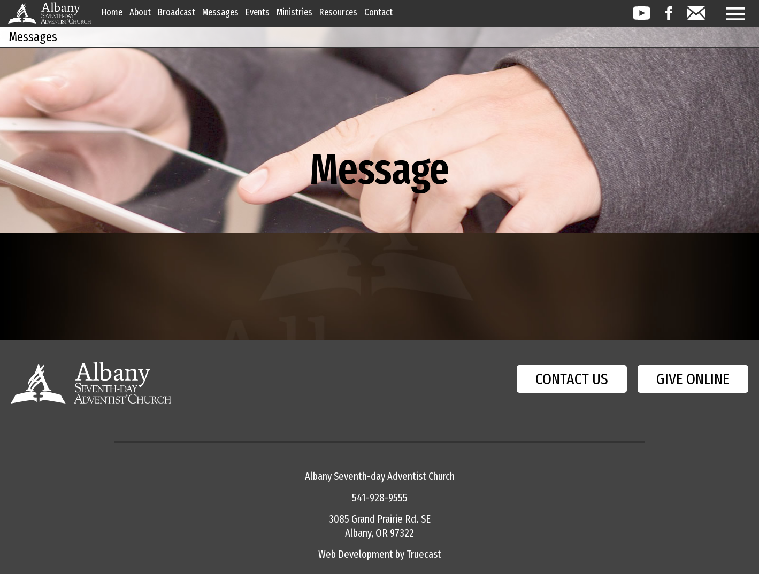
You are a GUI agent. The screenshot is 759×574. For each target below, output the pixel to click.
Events (258, 12)
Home (112, 12)
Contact (378, 12)
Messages (220, 12)
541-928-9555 (380, 497)
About (140, 12)
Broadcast (176, 12)
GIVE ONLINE (693, 379)
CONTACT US (571, 379)
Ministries (294, 12)
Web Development (355, 554)
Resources (338, 12)
